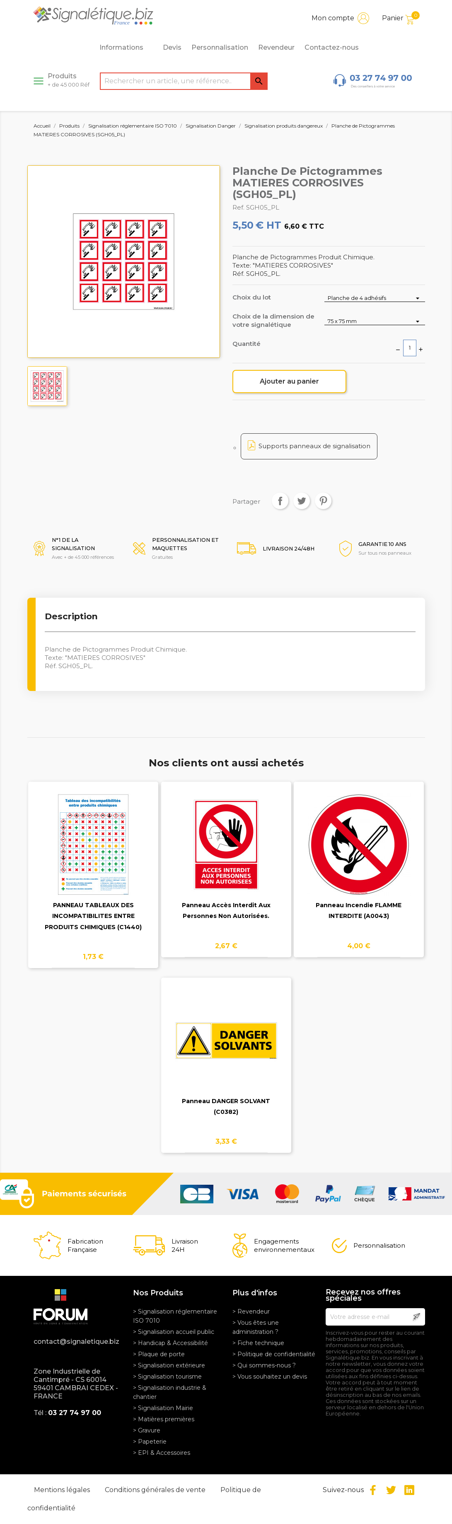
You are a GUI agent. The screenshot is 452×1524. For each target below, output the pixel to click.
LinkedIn (409, 1490)
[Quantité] (409, 348)
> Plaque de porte (159, 1354)
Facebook (373, 1490)
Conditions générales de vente (156, 1490)
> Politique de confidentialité (273, 1354)
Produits (68, 80)
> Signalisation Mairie (163, 1408)
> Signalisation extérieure (169, 1365)
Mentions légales (63, 1490)
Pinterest (323, 501)
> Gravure (146, 1430)
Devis (172, 47)
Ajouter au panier (289, 381)
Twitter (391, 1490)
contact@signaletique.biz (76, 1341)
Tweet (301, 501)
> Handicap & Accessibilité (170, 1343)
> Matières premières (163, 1419)
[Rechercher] (184, 81)
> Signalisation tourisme (167, 1376)
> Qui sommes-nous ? (264, 1365)
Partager (280, 501)
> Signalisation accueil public (173, 1332)
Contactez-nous (332, 47)
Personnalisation (219, 47)
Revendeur (276, 47)
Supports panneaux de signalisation (314, 446)
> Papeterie (150, 1441)
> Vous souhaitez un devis (269, 1376)
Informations (125, 47)
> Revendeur (251, 1311)
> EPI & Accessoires (161, 1452)
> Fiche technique (258, 1343)
